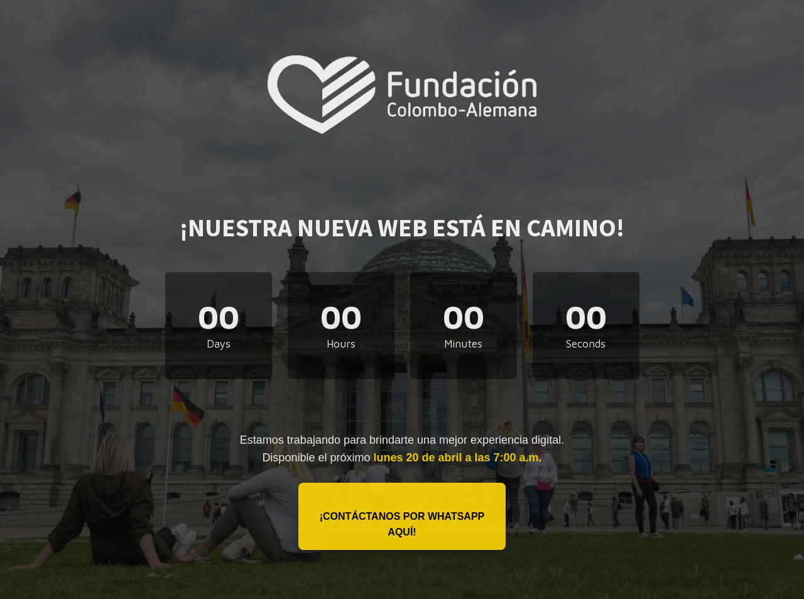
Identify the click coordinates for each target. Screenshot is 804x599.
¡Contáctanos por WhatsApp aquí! (402, 524)
